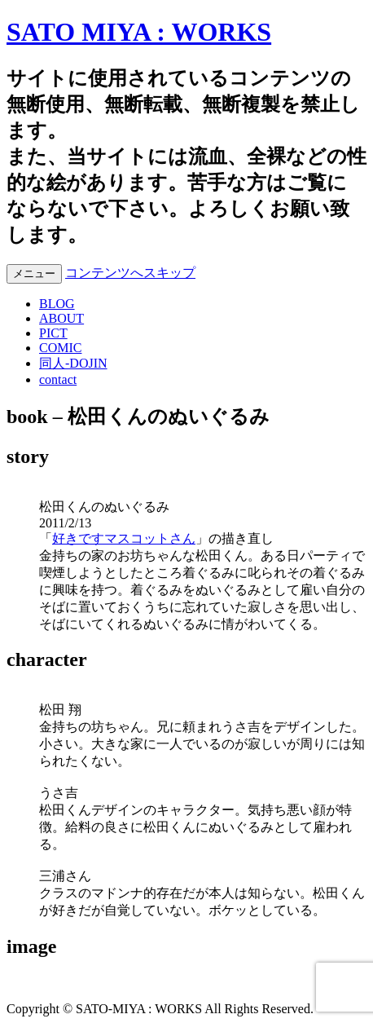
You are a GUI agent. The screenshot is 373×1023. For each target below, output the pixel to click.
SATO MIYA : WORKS (139, 31)
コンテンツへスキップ (130, 273)
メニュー (34, 273)
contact (58, 379)
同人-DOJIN (73, 363)
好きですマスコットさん (123, 538)
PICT (53, 333)
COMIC (60, 348)
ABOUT (61, 318)
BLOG (57, 304)
